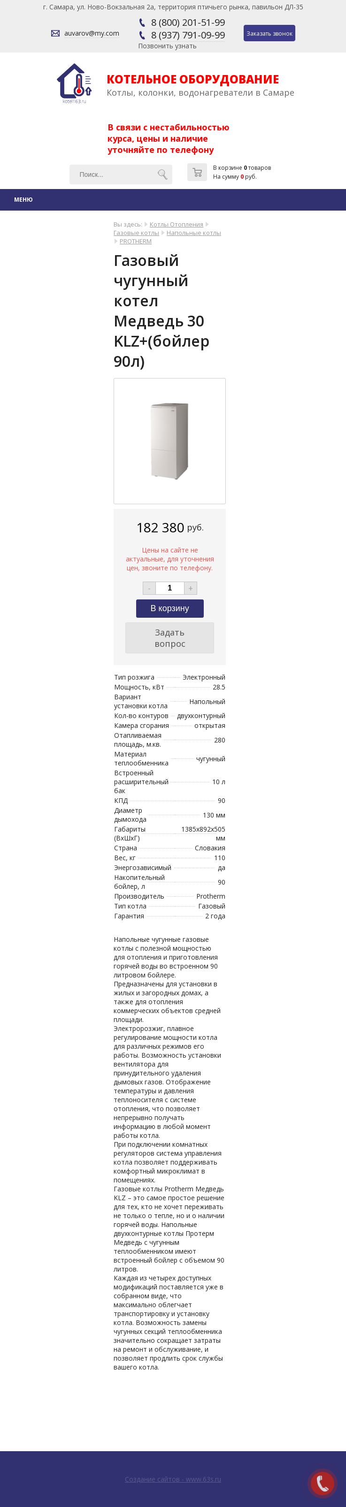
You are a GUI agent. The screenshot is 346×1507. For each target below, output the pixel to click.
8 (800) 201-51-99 (188, 22)
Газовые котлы (136, 232)
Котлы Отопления (176, 224)
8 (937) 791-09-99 (188, 35)
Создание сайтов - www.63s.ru (173, 1479)
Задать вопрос (169, 638)
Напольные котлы (194, 232)
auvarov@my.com (91, 33)
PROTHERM (136, 241)
